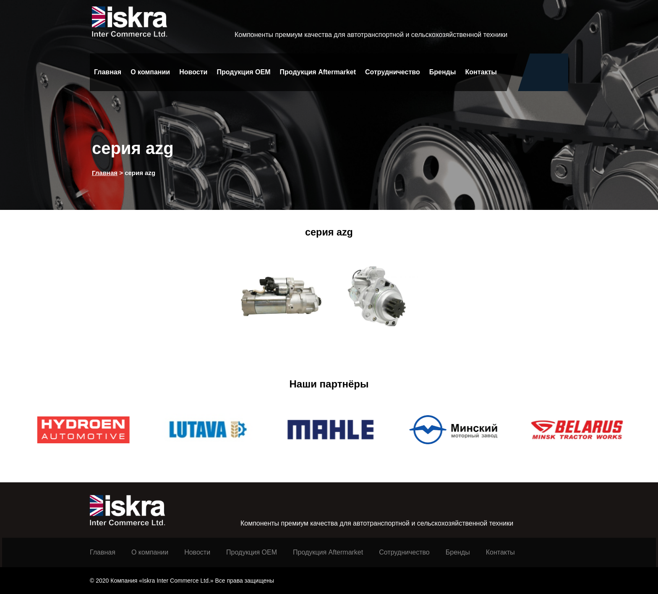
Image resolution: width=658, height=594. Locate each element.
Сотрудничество (392, 72)
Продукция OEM (243, 72)
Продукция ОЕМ (251, 552)
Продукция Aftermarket (318, 72)
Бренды (442, 72)
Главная (107, 72)
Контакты (481, 72)
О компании (150, 72)
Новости (193, 72)
